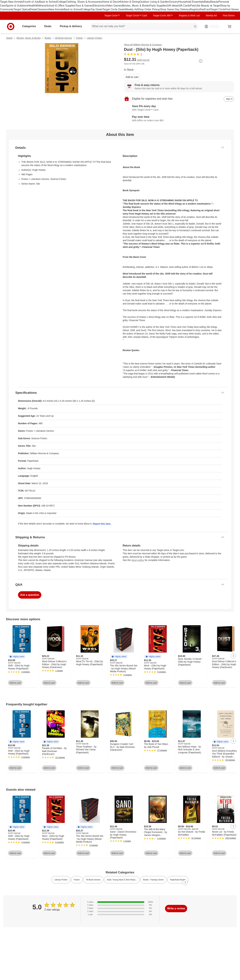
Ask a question (29, 594)
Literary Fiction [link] (61, 880)
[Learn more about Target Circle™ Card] (179, 108)
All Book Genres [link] (93, 880)
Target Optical (22, 9)
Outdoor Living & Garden (154, 1)
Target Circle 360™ (163, 15)
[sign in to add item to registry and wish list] (229, 99)
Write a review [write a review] (176, 908)
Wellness (41, 5)
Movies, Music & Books (136, 5)
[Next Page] (233, 656)
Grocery (173, 1)
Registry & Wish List (189, 15)
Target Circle (217, 9)
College (61, 1)
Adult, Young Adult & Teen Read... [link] (122, 880)
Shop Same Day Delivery (175, 9)
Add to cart (132, 77)
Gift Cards (184, 5)
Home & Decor (111, 1)
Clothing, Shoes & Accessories (84, 1)
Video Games (114, 5)
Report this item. (102, 523)
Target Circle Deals (113, 9)
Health (31, 5)
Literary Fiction (94, 38)
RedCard (205, 9)
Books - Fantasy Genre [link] (153, 880)
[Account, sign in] (212, 26)
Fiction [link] (77, 880)
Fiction (79, 38)
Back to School (48, 1)
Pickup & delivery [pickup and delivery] (72, 26)
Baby (207, 1)
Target (9, 38)
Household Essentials (191, 1)
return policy (137, 560)
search (195, 26)
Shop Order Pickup (149, 9)
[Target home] (11, 26)
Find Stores (232, 9)
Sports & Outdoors (17, 5)
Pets (193, 5)
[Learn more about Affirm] (179, 119)
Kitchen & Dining (130, 1)
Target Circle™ (112, 15)
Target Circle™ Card (136, 15)
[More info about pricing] (200, 61)
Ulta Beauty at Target (208, 5)
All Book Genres (63, 38)
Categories (30, 26)
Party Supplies (158, 5)
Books (48, 38)
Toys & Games (84, 5)
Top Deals (96, 9)
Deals (33, 9)
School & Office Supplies (61, 5)
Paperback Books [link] (178, 880)
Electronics (99, 5)
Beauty (214, 1)
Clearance (43, 9)
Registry (195, 9)
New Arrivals (56, 9)
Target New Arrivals (11, 1)
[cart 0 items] (229, 26)
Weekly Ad (131, 9)
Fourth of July (31, 1)
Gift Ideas (172, 5)
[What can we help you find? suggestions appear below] (144, 26)
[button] (17, 657)
